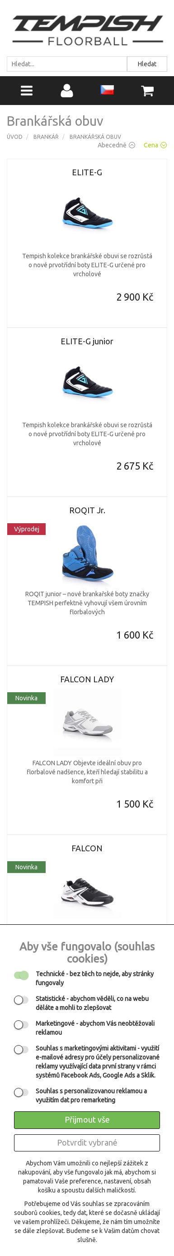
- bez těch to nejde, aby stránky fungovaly (95, 978)
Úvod (15, 137)
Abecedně (116, 145)
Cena (155, 145)
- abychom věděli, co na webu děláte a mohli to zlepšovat (92, 1003)
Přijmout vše (87, 1119)
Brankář (46, 137)
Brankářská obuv (95, 137)
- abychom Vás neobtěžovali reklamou (95, 1028)
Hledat (147, 64)
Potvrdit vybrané (87, 1142)
